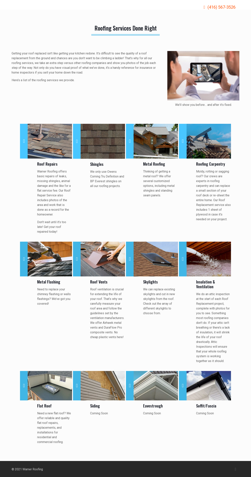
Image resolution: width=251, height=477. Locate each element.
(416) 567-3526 (222, 7)
